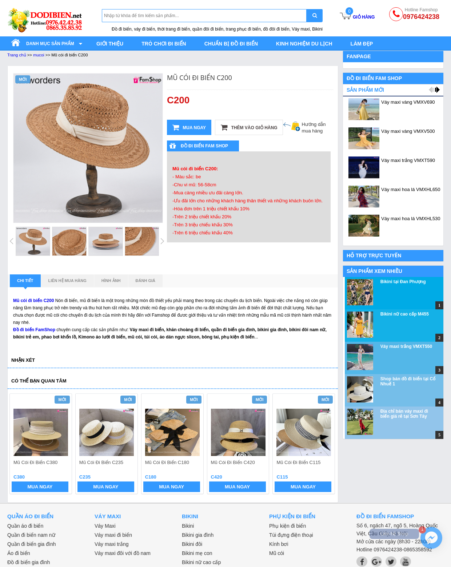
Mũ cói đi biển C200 (33, 300)
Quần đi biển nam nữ (31, 535)
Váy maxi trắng (112, 544)
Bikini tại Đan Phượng (403, 281)
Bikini (188, 526)
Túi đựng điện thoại (291, 535)
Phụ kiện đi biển (287, 526)
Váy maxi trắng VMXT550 (406, 346)
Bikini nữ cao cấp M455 (404, 314)
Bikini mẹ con (197, 553)
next (326, 444)
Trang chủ (16, 55)
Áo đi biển (18, 553)
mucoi (38, 55)
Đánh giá (145, 280)
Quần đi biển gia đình (31, 544)
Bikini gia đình (197, 535)
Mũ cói (276, 553)
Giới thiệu (109, 44)
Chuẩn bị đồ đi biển (231, 44)
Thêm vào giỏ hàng (249, 127)
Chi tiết (25, 282)
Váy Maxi (105, 526)
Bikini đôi (192, 544)
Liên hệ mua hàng (67, 280)
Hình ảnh (111, 280)
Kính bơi (278, 544)
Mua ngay (189, 127)
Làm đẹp (362, 44)
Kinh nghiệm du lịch (304, 44)
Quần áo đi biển (25, 526)
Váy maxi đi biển (113, 535)
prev (19, 444)
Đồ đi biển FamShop (34, 329)
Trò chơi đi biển (163, 44)
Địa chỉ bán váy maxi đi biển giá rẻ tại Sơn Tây (404, 414)
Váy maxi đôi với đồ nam (123, 553)
